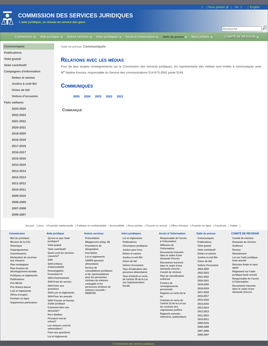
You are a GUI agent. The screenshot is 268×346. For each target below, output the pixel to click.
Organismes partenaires (23, 302)
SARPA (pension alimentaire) (94, 262)
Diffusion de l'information (167, 247)
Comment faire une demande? (58, 309)
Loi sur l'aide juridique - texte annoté (245, 259)
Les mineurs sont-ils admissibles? (59, 327)
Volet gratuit (54, 245)
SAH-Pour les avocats (60, 296)
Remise (236, 249)
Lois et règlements (20, 290)
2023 (98, 96)
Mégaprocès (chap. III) (97, 242)
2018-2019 (19, 139)
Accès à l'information (172, 233)
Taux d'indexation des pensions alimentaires (135, 270)
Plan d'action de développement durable (23, 270)
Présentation (92, 238)
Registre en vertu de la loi (172, 295)
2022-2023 (19, 115)
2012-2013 (19, 177)
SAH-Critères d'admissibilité (56, 265)
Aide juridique (55, 233)
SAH (50, 259)
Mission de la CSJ (20, 242)
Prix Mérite (16, 283)
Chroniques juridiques (135, 245)
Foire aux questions (59, 332)
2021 (120, 96)
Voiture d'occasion (25, 96)
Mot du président (19, 238)
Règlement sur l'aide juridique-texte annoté (244, 273)
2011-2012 (19, 183)
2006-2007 (19, 214)
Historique (16, 245)
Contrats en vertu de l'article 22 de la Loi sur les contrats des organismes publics (173, 305)
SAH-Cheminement (58, 278)
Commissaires (18, 253)
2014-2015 (19, 164)
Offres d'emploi (18, 294)
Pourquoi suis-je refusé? (57, 320)
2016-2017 (19, 152)
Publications (17, 279)
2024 (87, 96)
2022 (109, 96)
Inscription (91, 253)
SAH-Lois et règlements (61, 292)
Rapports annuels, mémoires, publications (173, 315)
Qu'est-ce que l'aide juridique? (59, 240)
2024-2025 (19, 108)
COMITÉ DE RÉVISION (245, 233)
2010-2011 (19, 189)
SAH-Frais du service (59, 281)
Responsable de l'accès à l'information (173, 240)
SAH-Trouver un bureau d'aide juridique (61, 302)
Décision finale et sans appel (245, 266)
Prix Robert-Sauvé (20, 287)
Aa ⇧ (238, 7)
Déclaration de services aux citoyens (23, 259)
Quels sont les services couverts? (61, 254)
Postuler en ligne (19, 298)
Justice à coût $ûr (24, 83)
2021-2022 (19, 121)
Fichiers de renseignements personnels (169, 286)
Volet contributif (57, 249)
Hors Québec (55, 314)
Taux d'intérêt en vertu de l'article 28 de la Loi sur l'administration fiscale (135, 281)
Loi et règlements (57, 336)
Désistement (239, 253)
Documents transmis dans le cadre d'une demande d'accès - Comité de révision (171, 267)
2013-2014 (19, 171)
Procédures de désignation (93, 247)
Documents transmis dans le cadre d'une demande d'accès (171, 255)
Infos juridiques (131, 233)
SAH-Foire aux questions (56, 287)
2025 (76, 96)
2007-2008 (19, 208)
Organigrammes (19, 249)
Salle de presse (206, 233)
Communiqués (206, 238)
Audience (237, 245)
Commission (17, 233)
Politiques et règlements (23, 275)
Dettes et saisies (23, 77)
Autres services (94, 233)
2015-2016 (19, 158)
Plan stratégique (19, 264)
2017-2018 (19, 146)
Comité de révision (243, 238)
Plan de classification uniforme (172, 277)
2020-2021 (19, 127)
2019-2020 (19, 133)
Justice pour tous (132, 249)
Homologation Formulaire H (56, 272)
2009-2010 (19, 195)
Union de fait (21, 90)
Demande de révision (244, 242)
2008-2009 (19, 202)
